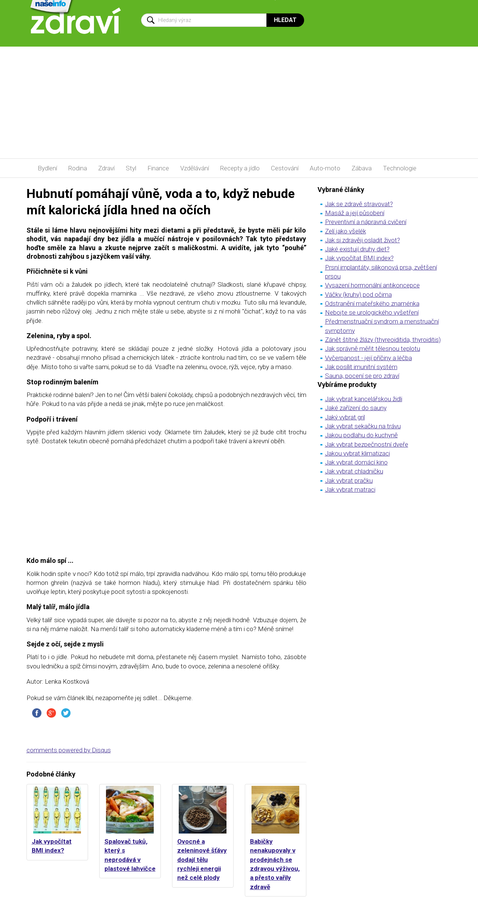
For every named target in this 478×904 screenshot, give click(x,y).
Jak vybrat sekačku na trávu (363, 426)
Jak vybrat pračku (349, 480)
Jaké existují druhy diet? (357, 249)
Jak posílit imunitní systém (361, 367)
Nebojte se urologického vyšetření (372, 312)
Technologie (399, 168)
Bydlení (47, 168)
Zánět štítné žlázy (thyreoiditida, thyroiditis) (383, 339)
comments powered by (68, 750)
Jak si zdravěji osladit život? (362, 240)
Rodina (77, 168)
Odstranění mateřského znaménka (372, 303)
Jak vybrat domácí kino (356, 462)
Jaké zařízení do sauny (356, 408)
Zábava (362, 168)
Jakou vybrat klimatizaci (357, 453)
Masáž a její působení (354, 213)
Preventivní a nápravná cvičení (365, 222)
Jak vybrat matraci (350, 489)
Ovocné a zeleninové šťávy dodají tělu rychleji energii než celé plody (202, 859)
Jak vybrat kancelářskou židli (363, 399)
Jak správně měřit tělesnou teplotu (372, 348)
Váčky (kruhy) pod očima (358, 294)
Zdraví (106, 168)
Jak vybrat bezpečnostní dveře (366, 444)
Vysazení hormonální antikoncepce (372, 285)
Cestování (285, 168)
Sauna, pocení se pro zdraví (362, 375)
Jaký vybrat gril (345, 417)
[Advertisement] (239, 102)
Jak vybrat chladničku (354, 471)
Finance (158, 168)
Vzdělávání (194, 168)
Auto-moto (325, 168)
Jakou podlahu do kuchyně (361, 435)
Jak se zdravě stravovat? (359, 204)
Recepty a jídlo (240, 168)
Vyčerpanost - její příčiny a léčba (368, 358)
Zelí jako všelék (345, 231)
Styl (131, 168)
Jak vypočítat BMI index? (359, 258)
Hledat (285, 19)
